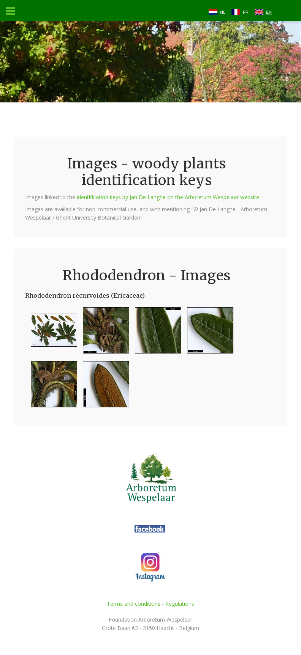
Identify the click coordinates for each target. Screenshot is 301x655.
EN (269, 12)
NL (222, 12)
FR (246, 12)
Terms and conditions (133, 603)
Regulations (179, 603)
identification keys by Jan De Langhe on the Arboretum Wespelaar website (168, 197)
